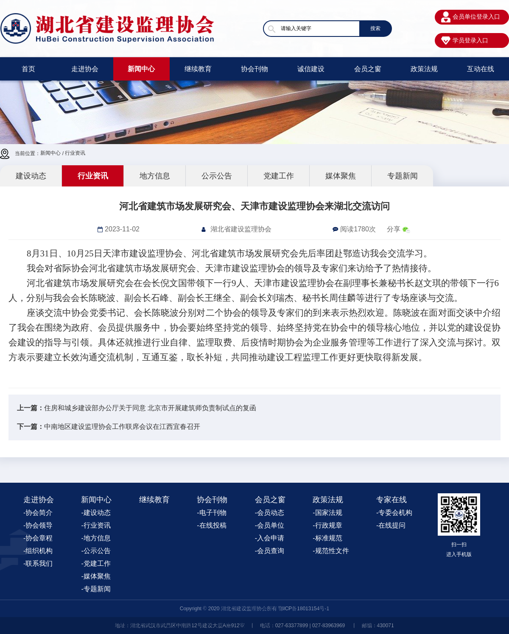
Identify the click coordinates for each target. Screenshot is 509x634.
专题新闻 (402, 176)
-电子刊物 (211, 512)
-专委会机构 (394, 512)
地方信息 (155, 176)
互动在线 (480, 68)
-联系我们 (38, 563)
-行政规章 (327, 525)
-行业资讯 (95, 525)
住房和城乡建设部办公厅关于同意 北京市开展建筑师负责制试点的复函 (150, 408)
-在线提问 (391, 525)
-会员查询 (269, 550)
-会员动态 (269, 512)
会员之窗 (367, 68)
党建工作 (278, 176)
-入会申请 (269, 538)
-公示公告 (95, 550)
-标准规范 (327, 538)
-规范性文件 (331, 550)
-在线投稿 (211, 525)
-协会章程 (38, 538)
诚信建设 (310, 68)
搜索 (375, 28)
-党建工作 (95, 563)
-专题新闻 (95, 588)
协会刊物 (254, 68)
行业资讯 (75, 153)
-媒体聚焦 (95, 576)
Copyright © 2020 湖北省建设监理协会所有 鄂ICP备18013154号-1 (254, 609)
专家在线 (391, 499)
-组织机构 (38, 550)
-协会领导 (38, 525)
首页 (28, 68)
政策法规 (424, 68)
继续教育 (198, 68)
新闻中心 (141, 68)
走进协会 (84, 68)
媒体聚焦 (340, 176)
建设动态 (31, 176)
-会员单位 (269, 525)
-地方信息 (95, 538)
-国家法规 (327, 512)
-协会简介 (38, 512)
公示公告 (216, 176)
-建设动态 (95, 512)
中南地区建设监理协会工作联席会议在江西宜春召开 (122, 426)
